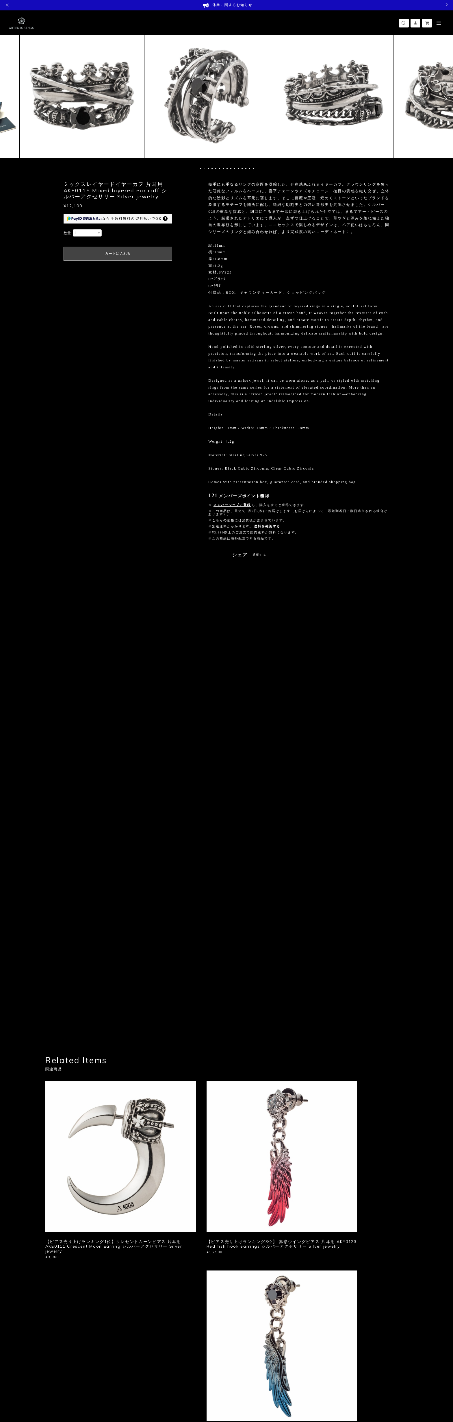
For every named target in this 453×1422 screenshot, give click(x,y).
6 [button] (219, 168)
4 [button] (212, 168)
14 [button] (249, 168)
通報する (259, 554)
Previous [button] (9, 98)
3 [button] (208, 168)
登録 (351, 1295)
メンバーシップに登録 (232, 505)
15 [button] (253, 168)
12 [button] (242, 168)
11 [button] (238, 168)
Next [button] (444, 98)
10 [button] (234, 168)
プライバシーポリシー (68, 1386)
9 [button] (230, 168)
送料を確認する (267, 526)
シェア (240, 555)
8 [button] (227, 168)
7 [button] (223, 168)
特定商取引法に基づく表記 (112, 1386)
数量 (68, 233)
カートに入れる (118, 254)
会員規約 (142, 1386)
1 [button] (200, 168)
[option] (96, 99)
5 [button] (215, 168)
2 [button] (204, 168)
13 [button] (245, 168)
